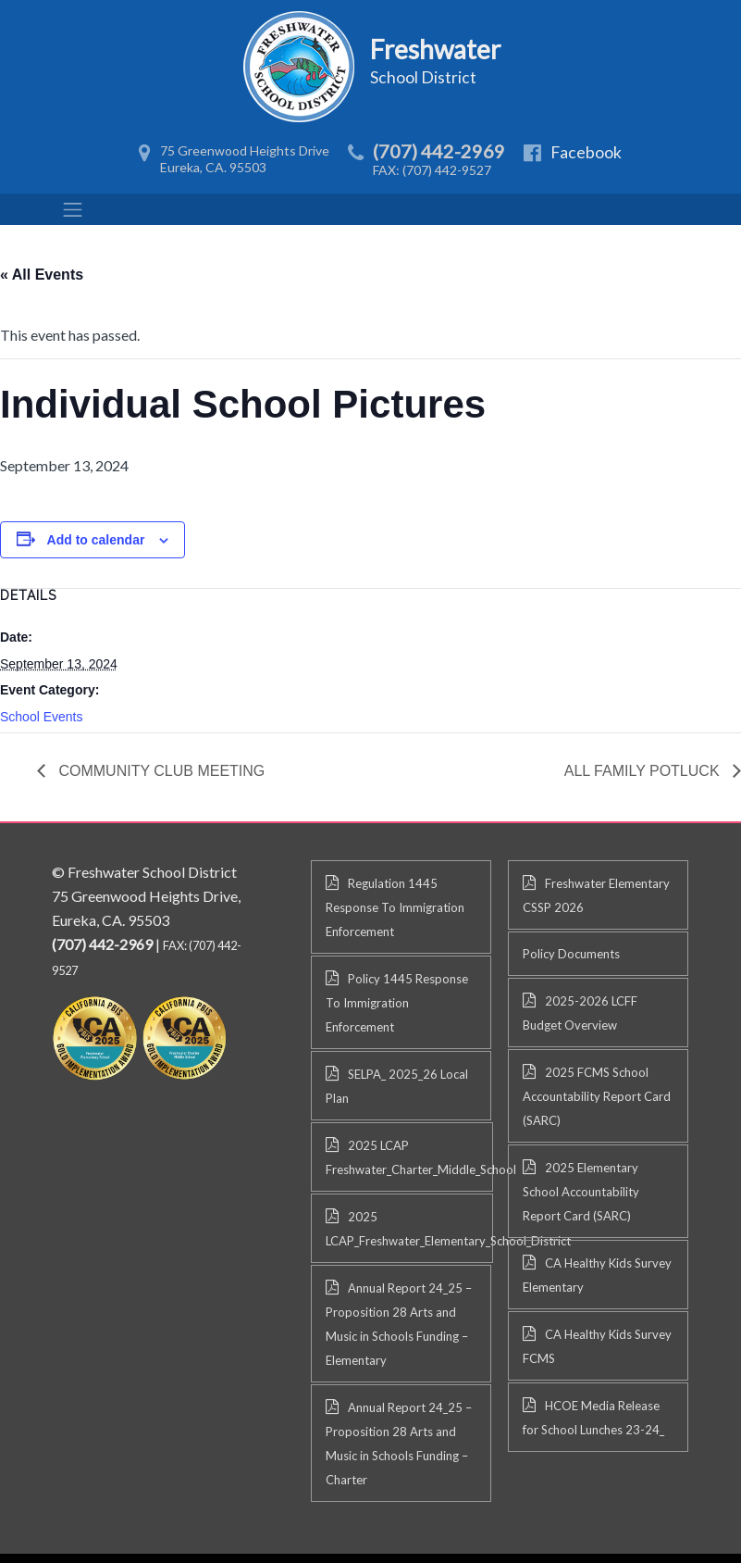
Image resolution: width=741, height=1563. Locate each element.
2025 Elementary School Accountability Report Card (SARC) (581, 1191)
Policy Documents (571, 953)
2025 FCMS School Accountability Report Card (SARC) (597, 1096)
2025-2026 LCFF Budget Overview (580, 1013)
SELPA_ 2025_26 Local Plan (397, 1086)
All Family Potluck (643, 771)
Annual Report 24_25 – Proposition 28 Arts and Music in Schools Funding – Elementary (399, 1324)
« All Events (41, 274)
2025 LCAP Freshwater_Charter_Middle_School (409, 1157)
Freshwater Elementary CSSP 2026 (596, 895)
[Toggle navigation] (73, 209)
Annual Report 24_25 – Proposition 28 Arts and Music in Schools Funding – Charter (399, 1443)
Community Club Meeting (160, 771)
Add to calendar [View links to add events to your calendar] (96, 539)
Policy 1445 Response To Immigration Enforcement (397, 1002)
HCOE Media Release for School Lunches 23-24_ (593, 1417)
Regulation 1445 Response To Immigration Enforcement (395, 907)
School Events (41, 716)
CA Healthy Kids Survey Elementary (597, 1275)
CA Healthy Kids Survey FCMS (597, 1346)
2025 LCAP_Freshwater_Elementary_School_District (409, 1228)
